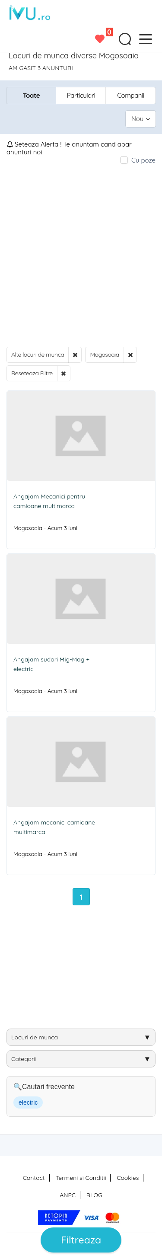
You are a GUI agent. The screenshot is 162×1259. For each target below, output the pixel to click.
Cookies (128, 1178)
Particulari (81, 95)
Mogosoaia (104, 354)
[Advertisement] (81, 256)
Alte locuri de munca (37, 354)
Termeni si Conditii (80, 1178)
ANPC (68, 1195)
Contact (34, 1178)
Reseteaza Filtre (32, 373)
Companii (130, 95)
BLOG (94, 1195)
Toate (31, 95)
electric (28, 1102)
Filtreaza (81, 1239)
